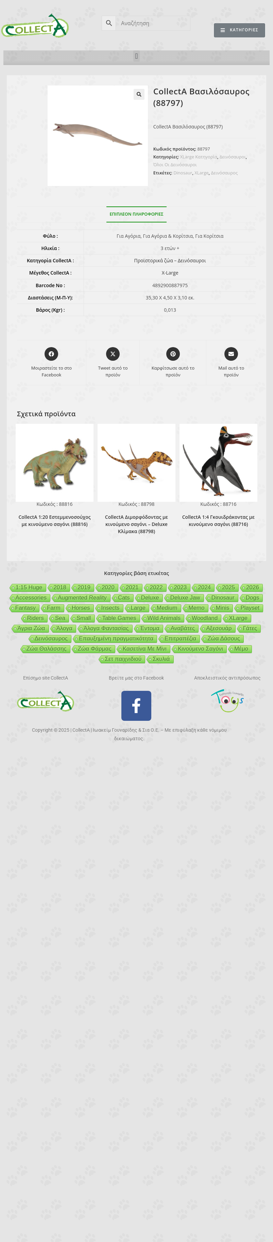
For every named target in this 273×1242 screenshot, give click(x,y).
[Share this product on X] (112, 362)
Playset (249, 608)
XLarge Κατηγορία (198, 157)
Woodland (205, 618)
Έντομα (149, 628)
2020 (108, 587)
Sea (60, 618)
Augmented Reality (82, 597)
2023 (180, 587)
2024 (204, 587)
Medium (167, 608)
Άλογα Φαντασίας (106, 628)
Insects (110, 608)
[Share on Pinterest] (173, 362)
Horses (81, 608)
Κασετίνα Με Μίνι (145, 649)
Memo (197, 608)
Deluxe (150, 597)
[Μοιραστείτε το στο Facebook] (51, 362)
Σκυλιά (161, 659)
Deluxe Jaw (185, 597)
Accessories (31, 597)
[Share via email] (231, 362)
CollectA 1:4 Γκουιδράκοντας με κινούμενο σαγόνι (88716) (218, 520)
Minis (222, 608)
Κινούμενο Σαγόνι (200, 649)
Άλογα (64, 628)
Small (83, 618)
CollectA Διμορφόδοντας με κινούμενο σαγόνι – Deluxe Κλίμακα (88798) (136, 524)
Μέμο (241, 649)
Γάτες (250, 628)
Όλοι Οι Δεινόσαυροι (175, 164)
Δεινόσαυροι (233, 157)
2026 (252, 587)
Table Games (119, 618)
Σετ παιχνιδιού (123, 659)
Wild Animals (164, 618)
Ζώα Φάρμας (95, 649)
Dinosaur (182, 173)
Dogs (252, 597)
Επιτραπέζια (180, 638)
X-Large (170, 272)
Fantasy (25, 608)
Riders (35, 618)
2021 (132, 587)
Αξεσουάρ (219, 628)
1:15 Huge (29, 587)
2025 (228, 587)
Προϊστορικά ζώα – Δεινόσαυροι (170, 260)
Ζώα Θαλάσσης (47, 649)
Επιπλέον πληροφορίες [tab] (137, 214)
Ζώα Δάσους (223, 638)
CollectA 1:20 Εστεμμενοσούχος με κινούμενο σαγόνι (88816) (54, 520)
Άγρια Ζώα (31, 628)
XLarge (201, 173)
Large (138, 608)
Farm (54, 608)
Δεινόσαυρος (224, 173)
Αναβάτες (183, 628)
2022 (156, 587)
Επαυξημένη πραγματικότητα (116, 638)
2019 (84, 587)
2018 (60, 587)
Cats (124, 597)
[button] (136, 56)
